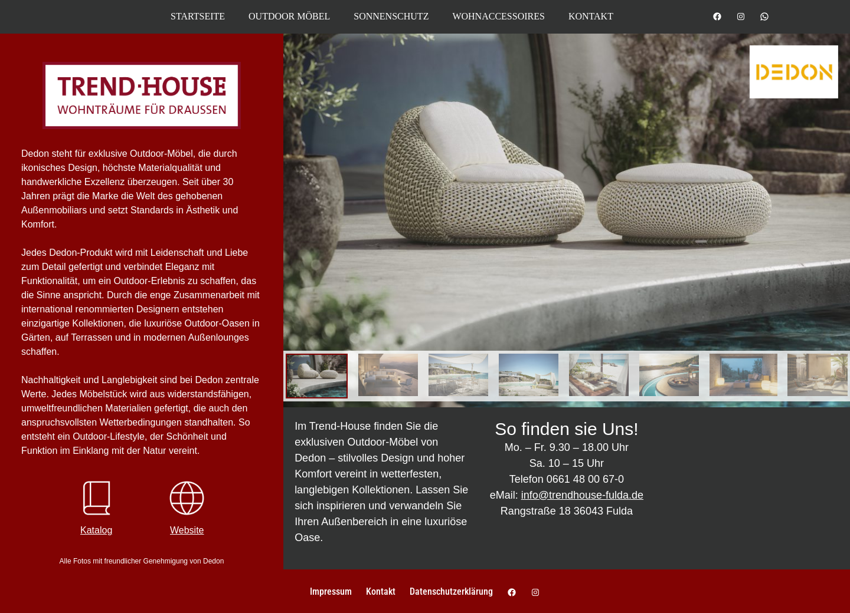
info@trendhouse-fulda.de (582, 495)
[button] (26, 587)
